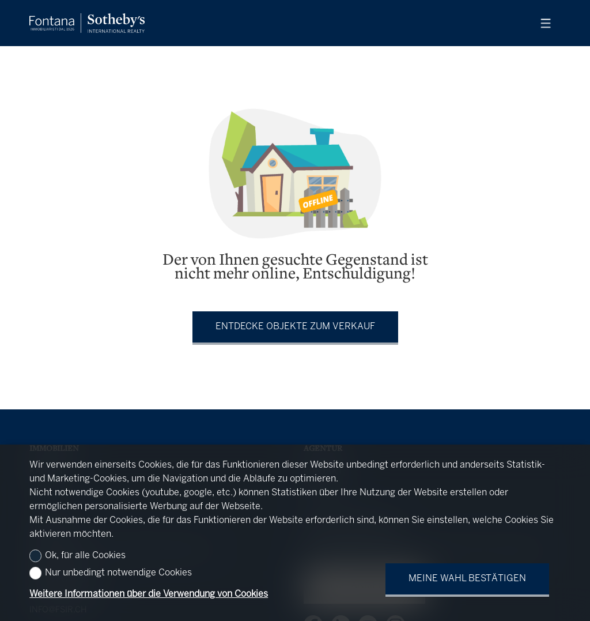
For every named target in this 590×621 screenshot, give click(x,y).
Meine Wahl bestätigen (467, 578)
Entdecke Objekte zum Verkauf (295, 326)
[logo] (87, 23)
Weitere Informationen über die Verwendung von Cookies (148, 594)
